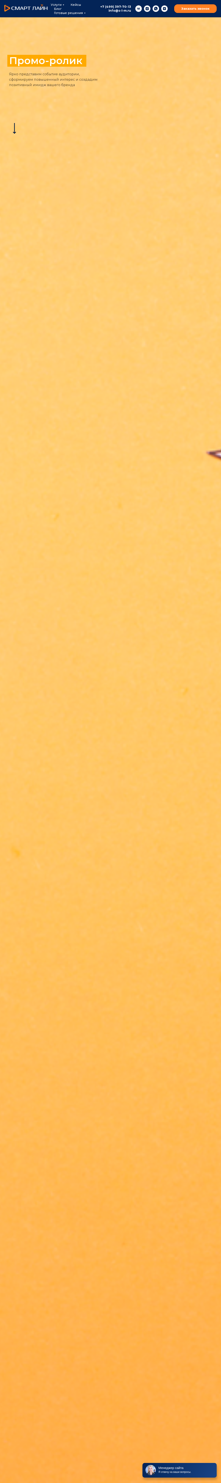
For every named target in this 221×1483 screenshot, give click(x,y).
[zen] (164, 8)
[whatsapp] (156, 8)
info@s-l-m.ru (120, 11)
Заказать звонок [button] (195, 9)
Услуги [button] (56, 5)
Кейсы (76, 5)
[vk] (138, 8)
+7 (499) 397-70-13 (115, 7)
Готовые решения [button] (68, 13)
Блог (58, 9)
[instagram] (147, 8)
